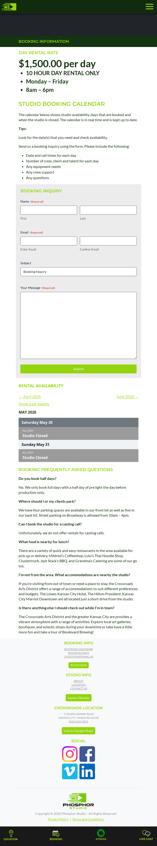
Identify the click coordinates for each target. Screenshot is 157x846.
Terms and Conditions (88, 819)
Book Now (79, 665)
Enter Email (28, 249)
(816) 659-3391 (78, 721)
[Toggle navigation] (149, 6)
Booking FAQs (78, 653)
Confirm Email (89, 249)
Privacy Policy (58, 819)
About (78, 681)
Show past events (34, 404)
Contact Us (78, 688)
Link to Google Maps (78, 731)
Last (83, 218)
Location (79, 684)
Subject (25, 263)
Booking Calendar (78, 649)
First (23, 218)
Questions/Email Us (78, 656)
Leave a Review (78, 698)
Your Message (37, 288)
